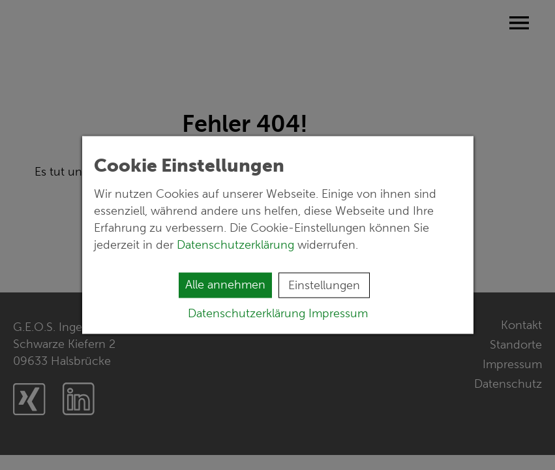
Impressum (338, 313)
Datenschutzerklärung (237, 244)
